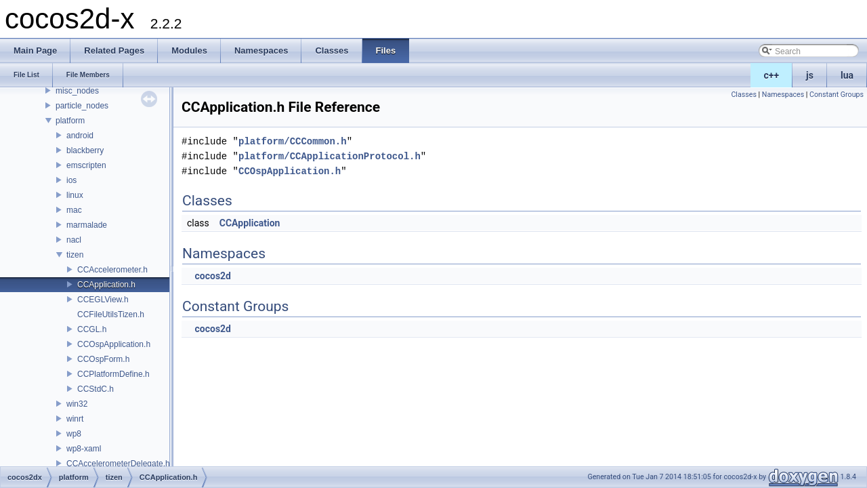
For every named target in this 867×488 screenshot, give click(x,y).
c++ (772, 75)
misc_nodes (77, 91)
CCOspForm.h (103, 359)
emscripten (86, 165)
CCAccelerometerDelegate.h (118, 463)
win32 (76, 404)
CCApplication (249, 223)
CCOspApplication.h (113, 344)
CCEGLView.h (103, 299)
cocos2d (212, 275)
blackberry (85, 150)
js (809, 75)
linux (74, 195)
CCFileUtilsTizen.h (110, 314)
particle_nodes (82, 105)
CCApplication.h (106, 284)
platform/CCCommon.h (292, 141)
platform (70, 120)
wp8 (73, 434)
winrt (74, 419)
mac (74, 210)
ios (71, 180)
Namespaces (783, 94)
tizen (74, 255)
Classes (743, 94)
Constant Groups (836, 94)
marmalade (86, 225)
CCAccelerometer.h (112, 269)
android (79, 135)
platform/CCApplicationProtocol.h (329, 156)
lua (847, 75)
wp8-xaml (83, 448)
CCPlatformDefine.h (113, 374)
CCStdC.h (95, 389)
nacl (73, 240)
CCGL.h (91, 329)
